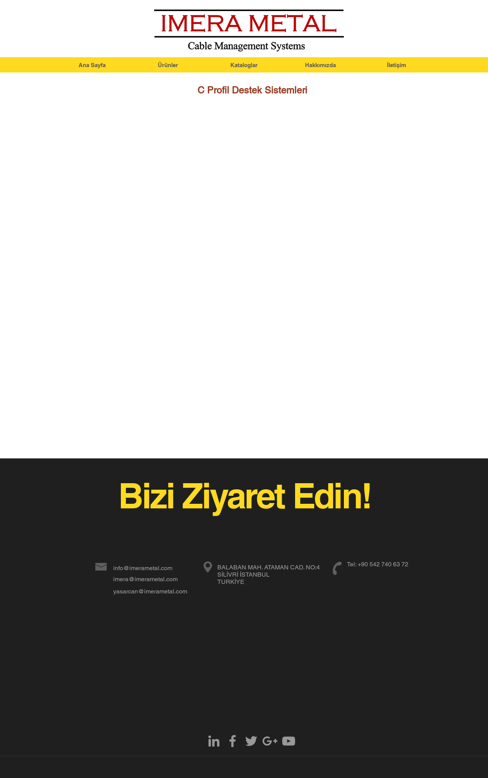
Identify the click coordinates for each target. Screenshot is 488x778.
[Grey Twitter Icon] (251, 741)
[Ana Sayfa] (92, 64)
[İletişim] (396, 64)
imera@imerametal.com (145, 579)
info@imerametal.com (142, 568)
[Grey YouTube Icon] (289, 741)
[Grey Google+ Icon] (270, 741)
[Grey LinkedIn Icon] (214, 741)
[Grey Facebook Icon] (233, 741)
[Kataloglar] (244, 64)
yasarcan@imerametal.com (150, 591)
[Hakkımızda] (320, 64)
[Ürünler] (168, 64)
